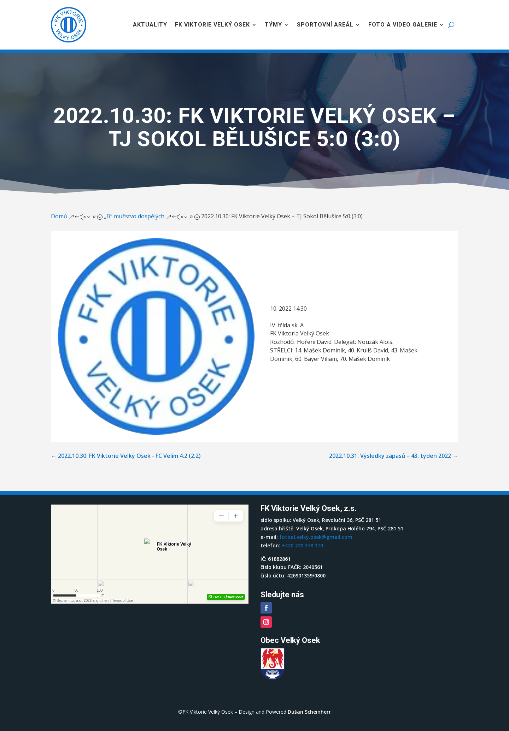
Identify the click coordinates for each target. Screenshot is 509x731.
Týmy (273, 24)
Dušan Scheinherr (309, 711)
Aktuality (150, 24)
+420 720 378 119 (302, 545)
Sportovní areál (325, 24)
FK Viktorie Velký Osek (212, 24)
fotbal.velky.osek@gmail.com (315, 537)
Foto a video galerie (402, 24)
